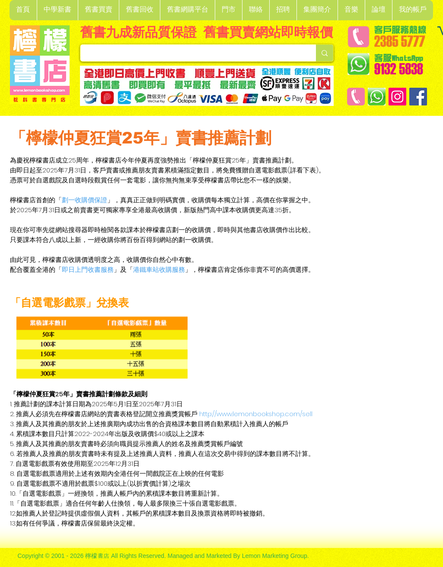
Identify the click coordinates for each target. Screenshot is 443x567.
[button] (57, 10)
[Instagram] (397, 96)
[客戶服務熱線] (356, 96)
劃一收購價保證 (84, 199)
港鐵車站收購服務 (159, 269)
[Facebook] (418, 96)
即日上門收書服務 (88, 269)
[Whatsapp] (377, 96)
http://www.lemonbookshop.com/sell (255, 413)
